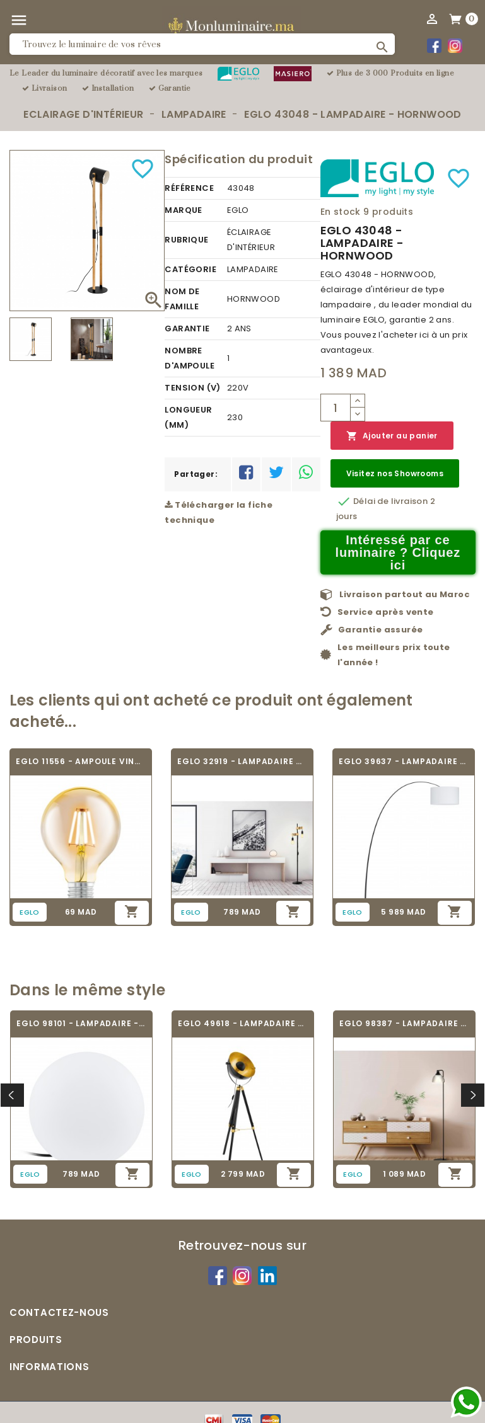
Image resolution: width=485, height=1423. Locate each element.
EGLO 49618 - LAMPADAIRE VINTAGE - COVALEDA (243, 1023)
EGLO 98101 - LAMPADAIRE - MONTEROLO (81, 1023)
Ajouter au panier (392, 436)
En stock (340, 211)
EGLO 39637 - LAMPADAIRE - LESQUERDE (404, 761)
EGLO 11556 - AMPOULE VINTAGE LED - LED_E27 (81, 761)
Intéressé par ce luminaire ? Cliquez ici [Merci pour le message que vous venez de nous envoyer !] (398, 552)
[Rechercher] (202, 44)
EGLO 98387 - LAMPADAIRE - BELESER (404, 1023)
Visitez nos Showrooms (394, 473)
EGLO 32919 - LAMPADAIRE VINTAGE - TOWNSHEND (242, 761)
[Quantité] (335, 407)
